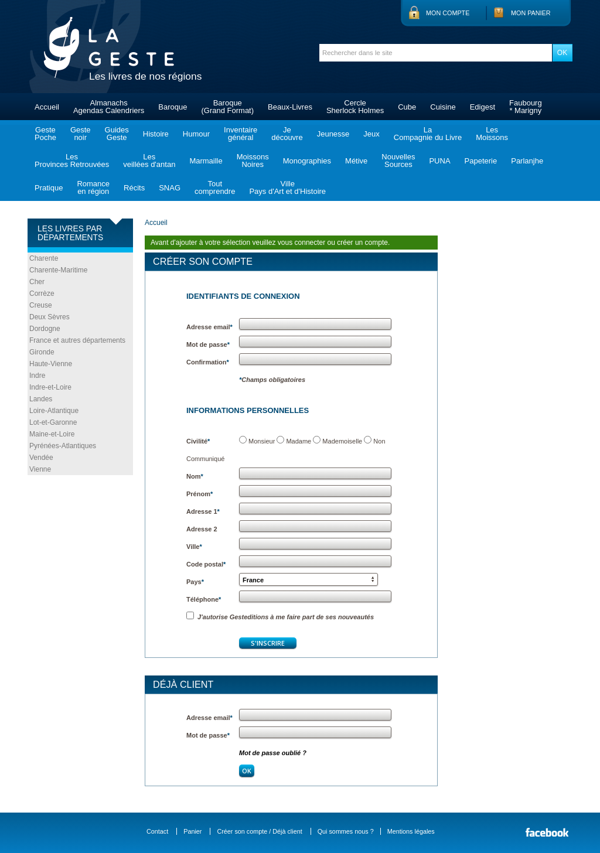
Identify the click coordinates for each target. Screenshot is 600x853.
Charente (43, 258)
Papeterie (481, 160)
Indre (37, 375)
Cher (37, 282)
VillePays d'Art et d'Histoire (287, 187)
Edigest (482, 107)
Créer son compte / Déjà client (259, 831)
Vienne (40, 469)
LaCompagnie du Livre (428, 133)
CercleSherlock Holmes (355, 106)
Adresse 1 (203, 511)
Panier (192, 831)
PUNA (439, 160)
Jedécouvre (286, 133)
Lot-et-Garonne (53, 422)
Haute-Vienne (50, 364)
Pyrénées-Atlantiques (62, 446)
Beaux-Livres (290, 107)
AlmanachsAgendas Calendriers (108, 106)
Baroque (172, 107)
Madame (298, 441)
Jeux (371, 133)
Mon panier (531, 12)
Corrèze (41, 293)
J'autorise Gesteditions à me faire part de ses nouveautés (280, 616)
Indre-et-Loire (50, 387)
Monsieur (261, 441)
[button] (308, 579)
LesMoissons (492, 133)
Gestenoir (80, 133)
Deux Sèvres (49, 317)
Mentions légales (411, 831)
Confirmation (207, 362)
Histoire (156, 133)
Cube (407, 107)
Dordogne (44, 329)
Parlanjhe (527, 160)
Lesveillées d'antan (149, 160)
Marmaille (205, 160)
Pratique (49, 187)
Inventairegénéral (240, 133)
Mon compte (447, 12)
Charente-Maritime (58, 270)
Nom (194, 476)
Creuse (40, 305)
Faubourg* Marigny (525, 106)
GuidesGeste (117, 133)
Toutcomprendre (215, 187)
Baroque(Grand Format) (227, 106)
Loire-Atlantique (54, 411)
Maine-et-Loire (51, 434)
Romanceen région (93, 187)
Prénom (199, 493)
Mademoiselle (342, 441)
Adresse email (209, 326)
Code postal (206, 564)
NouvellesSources (398, 160)
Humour (196, 133)
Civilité (198, 441)
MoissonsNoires (253, 160)
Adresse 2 (201, 529)
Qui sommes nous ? (346, 831)
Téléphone (203, 599)
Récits (134, 187)
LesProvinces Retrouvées (72, 160)
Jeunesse (333, 133)
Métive (356, 160)
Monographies (307, 160)
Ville (194, 546)
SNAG (169, 187)
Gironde (41, 352)
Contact (157, 831)
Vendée (41, 457)
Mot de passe (208, 344)
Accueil (47, 107)
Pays (195, 581)
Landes (40, 399)
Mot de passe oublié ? (272, 752)
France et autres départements (77, 340)
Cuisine (442, 107)
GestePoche (45, 133)
